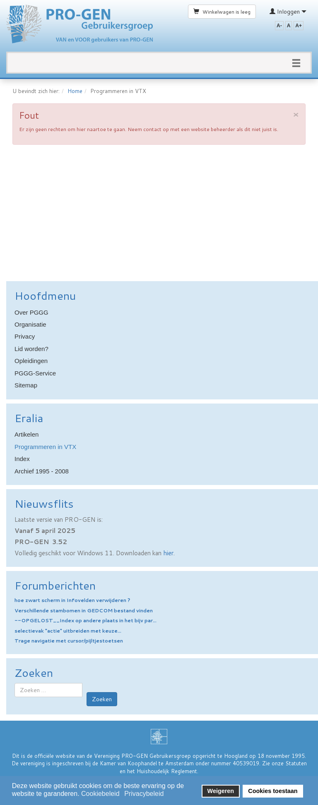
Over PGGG (31, 312)
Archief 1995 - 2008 (41, 471)
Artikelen (26, 434)
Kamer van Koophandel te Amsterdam (147, 763)
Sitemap (25, 385)
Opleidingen (31, 360)
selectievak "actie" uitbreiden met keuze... (67, 630)
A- (279, 26)
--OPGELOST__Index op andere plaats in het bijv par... (85, 620)
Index (22, 458)
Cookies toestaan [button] (272, 791)
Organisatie (30, 324)
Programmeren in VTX (45, 446)
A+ (298, 26)
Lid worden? (31, 348)
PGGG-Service (35, 373)
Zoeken (102, 699)
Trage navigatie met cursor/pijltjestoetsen (68, 640)
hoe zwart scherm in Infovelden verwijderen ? (72, 600)
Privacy (24, 336)
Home (74, 91)
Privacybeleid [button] (144, 793)
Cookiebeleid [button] (100, 793)
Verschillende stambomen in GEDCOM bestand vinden (83, 610)
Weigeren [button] (220, 791)
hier (168, 553)
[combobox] (48, 690)
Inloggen (288, 11)
